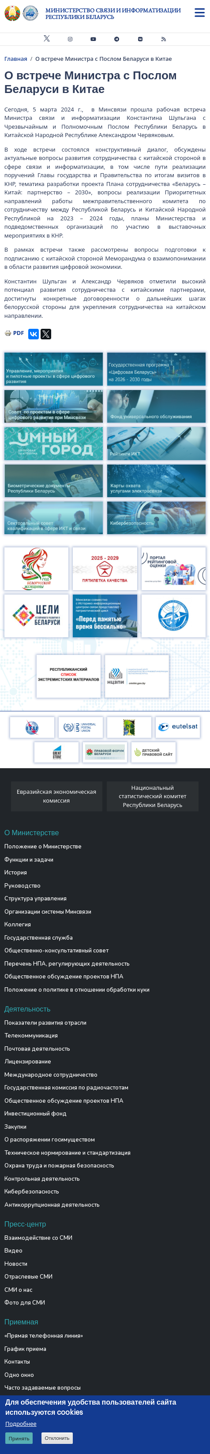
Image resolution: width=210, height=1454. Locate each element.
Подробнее (21, 1424)
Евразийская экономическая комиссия (57, 796)
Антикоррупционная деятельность (52, 1205)
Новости (15, 1264)
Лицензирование (27, 1062)
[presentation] (7, 798)
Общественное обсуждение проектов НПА (64, 977)
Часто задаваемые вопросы (42, 1388)
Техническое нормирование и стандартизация (67, 1153)
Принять (18, 1438)
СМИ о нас (18, 1290)
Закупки (15, 1127)
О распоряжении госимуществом (49, 1140)
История (15, 873)
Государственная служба (38, 938)
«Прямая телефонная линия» (43, 1336)
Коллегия (17, 925)
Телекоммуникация (31, 1036)
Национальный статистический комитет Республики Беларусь (152, 796)
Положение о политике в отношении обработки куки (77, 990)
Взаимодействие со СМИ (38, 1238)
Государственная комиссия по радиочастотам (66, 1088)
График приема (25, 1349)
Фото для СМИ (24, 1303)
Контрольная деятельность (42, 1179)
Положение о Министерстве (43, 847)
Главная (15, 59)
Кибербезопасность (31, 1192)
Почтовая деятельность (37, 1049)
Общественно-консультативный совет (56, 951)
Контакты (17, 1362)
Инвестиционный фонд (35, 1114)
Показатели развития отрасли (45, 1023)
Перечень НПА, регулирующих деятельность (67, 964)
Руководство (22, 886)
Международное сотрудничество (51, 1075)
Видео (13, 1251)
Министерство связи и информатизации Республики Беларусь (112, 14)
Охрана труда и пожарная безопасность (59, 1166)
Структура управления (35, 899)
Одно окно (19, 1375)
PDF (18, 333)
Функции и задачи (28, 860)
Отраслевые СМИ (28, 1277)
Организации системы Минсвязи (47, 912)
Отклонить (57, 1438)
